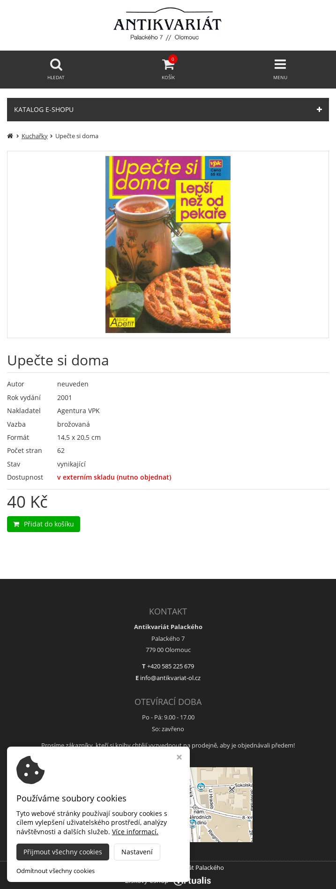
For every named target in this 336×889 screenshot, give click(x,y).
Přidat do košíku (43, 523)
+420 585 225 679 (170, 666)
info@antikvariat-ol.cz (170, 678)
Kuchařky (35, 136)
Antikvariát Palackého (194, 868)
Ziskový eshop (168, 880)
